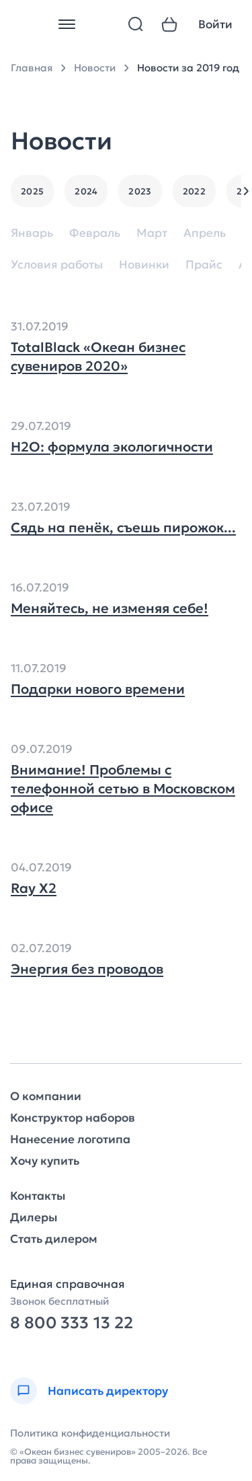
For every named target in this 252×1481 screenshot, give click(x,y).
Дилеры (33, 1217)
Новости (95, 67)
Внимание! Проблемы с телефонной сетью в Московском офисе (123, 788)
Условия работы (57, 264)
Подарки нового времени (98, 689)
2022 (194, 191)
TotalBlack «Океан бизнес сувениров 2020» (98, 356)
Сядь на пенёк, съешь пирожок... (123, 527)
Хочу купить (44, 1161)
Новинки (144, 264)
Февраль (94, 233)
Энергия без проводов (87, 969)
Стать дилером (53, 1239)
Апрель (204, 233)
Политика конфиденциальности (90, 1432)
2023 (139, 191)
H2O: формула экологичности (112, 447)
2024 (86, 191)
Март (151, 233)
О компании (45, 1096)
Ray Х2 (33, 888)
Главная (31, 67)
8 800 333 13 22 (71, 1323)
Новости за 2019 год (188, 67)
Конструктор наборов (72, 1118)
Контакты (37, 1196)
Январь (32, 233)
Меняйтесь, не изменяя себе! (109, 608)
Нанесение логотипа (70, 1139)
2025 (32, 191)
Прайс (203, 264)
